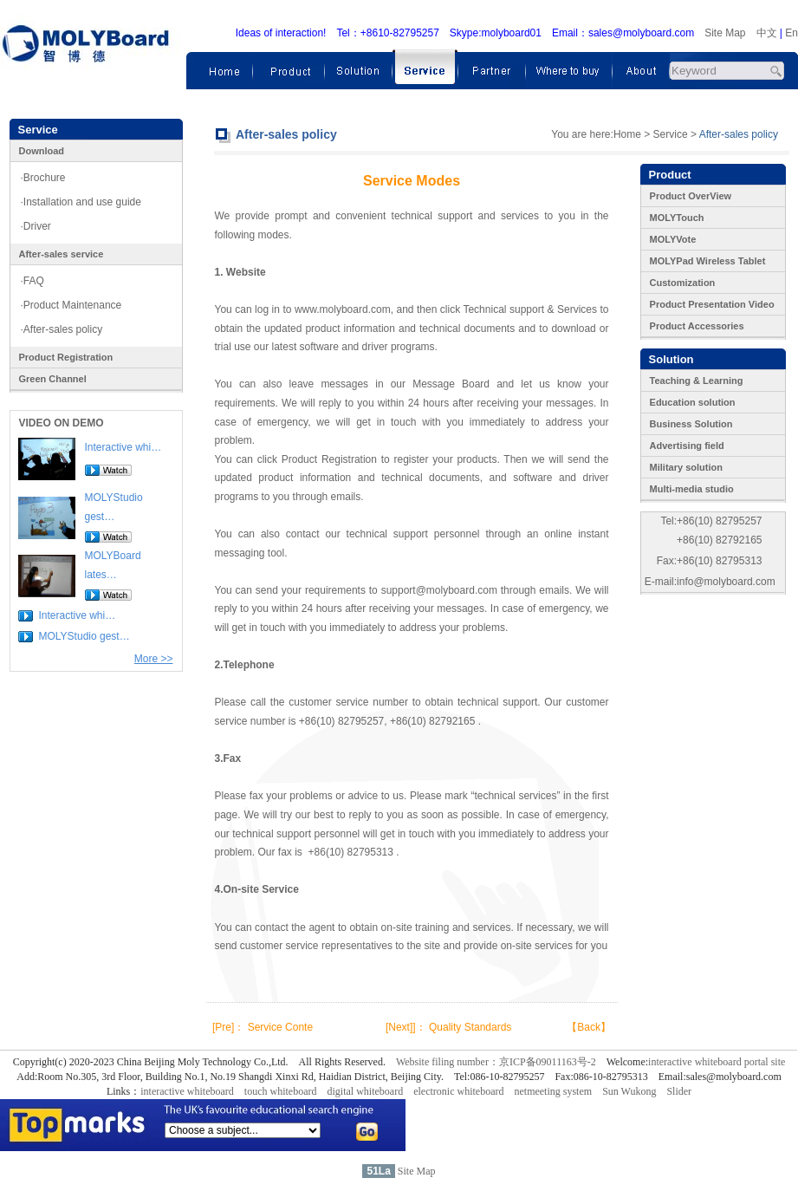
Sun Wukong (629, 1091)
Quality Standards (470, 1027)
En (791, 33)
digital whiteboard (366, 1091)
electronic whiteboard (458, 1091)
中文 (766, 33)
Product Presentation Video (712, 304)
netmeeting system (553, 1091)
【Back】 (589, 1027)
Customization (683, 282)
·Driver (36, 226)
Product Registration (66, 357)
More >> (153, 659)
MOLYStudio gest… (84, 636)
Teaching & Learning (696, 380)
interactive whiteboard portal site (716, 1062)
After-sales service (61, 254)
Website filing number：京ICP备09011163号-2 (496, 1062)
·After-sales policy (62, 329)
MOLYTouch (677, 217)
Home (627, 134)
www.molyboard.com (343, 309)
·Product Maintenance (71, 305)
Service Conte (280, 1027)
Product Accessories (697, 326)
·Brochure (43, 178)
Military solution (686, 467)
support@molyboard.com (439, 590)
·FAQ (32, 281)
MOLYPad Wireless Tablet (708, 261)
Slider (678, 1091)
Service (670, 134)
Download (42, 151)
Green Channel (53, 379)
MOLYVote (673, 239)
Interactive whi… (123, 447)
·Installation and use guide (81, 202)
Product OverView (691, 196)
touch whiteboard (280, 1091)
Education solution (693, 402)
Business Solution (691, 424)
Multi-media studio (692, 489)
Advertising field (687, 445)
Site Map (724, 33)
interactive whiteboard (187, 1091)
